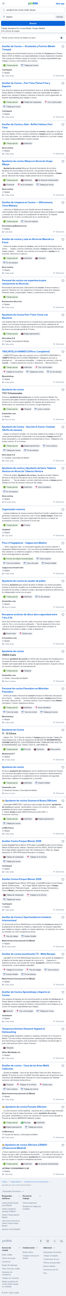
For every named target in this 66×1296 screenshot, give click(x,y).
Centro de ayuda (8, 1258)
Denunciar (58, 76)
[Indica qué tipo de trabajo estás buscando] (33, 10)
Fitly (45, 1273)
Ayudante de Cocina (13, 729)
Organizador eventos (13, 509)
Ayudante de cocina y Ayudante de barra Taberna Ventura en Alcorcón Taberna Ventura (29, 470)
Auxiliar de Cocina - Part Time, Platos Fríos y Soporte (26, 85)
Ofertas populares (30, 1203)
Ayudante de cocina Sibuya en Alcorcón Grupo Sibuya (27, 163)
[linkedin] (61, 1241)
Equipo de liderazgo (9, 1265)
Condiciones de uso (51, 1259)
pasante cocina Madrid (11, 1229)
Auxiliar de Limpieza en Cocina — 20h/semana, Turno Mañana (27, 204)
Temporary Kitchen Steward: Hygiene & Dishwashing (23, 1030)
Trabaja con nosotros (10, 1278)
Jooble (16, 1293)
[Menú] (3, 3)
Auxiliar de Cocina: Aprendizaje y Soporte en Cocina (26, 994)
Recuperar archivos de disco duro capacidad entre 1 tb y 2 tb (29, 616)
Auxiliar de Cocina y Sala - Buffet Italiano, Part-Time (27, 126)
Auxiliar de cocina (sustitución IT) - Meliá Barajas (28, 954)
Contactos (6, 1262)
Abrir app (60, 3)
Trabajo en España (50, 1256)
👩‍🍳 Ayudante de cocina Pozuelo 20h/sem (24, 1106)
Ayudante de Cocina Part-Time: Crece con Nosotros (25, 316)
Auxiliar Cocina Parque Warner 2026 (21, 841)
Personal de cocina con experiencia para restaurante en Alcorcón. (24, 282)
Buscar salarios (49, 1266)
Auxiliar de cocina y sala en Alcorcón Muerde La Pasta (28, 241)
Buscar (33, 23)
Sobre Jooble (7, 1255)
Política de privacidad (51, 1263)
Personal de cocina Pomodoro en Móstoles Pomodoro (25, 690)
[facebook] (40, 1241)
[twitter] (54, 1241)
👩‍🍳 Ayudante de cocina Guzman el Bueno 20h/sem (29, 800)
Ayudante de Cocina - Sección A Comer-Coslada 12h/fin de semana (28, 428)
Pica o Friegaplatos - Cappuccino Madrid (24, 543)
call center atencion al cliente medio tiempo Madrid (11, 1223)
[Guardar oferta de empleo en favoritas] (63, 46)
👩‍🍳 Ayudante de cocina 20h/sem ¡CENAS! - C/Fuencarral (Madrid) (25, 1146)
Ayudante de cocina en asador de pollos (24, 581)
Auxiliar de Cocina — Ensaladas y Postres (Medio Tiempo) (28, 48)
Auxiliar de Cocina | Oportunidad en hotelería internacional (26, 919)
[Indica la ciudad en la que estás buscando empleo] (33, 17)
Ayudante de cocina (13, 389)
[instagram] (47, 1241)
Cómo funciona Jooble (11, 1269)
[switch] (62, 38)
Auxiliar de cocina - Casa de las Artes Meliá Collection (25, 1067)
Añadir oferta (28, 1252)
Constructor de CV (50, 1270)
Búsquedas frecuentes (13, 1191)
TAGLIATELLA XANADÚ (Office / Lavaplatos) (26, 351)
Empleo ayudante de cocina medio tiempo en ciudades (10, 1284)
